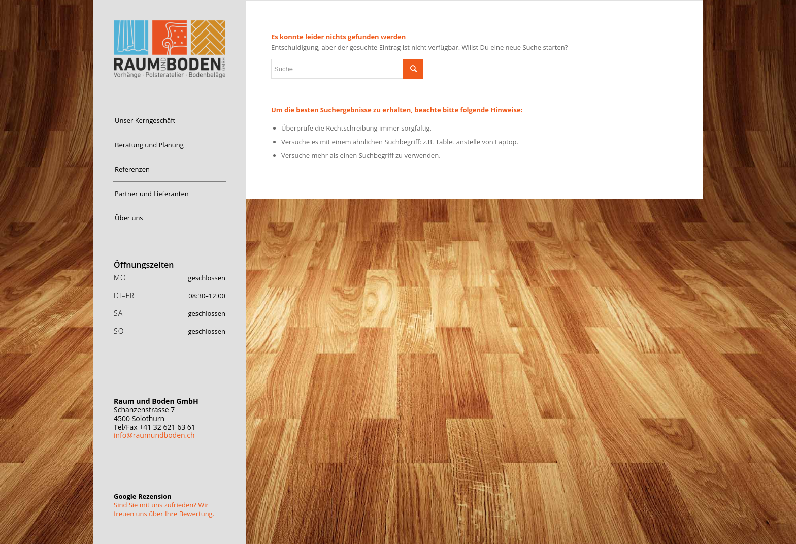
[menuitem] (169, 121)
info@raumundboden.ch (154, 435)
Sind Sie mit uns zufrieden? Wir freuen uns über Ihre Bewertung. (164, 509)
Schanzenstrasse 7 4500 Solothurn (156, 409)
